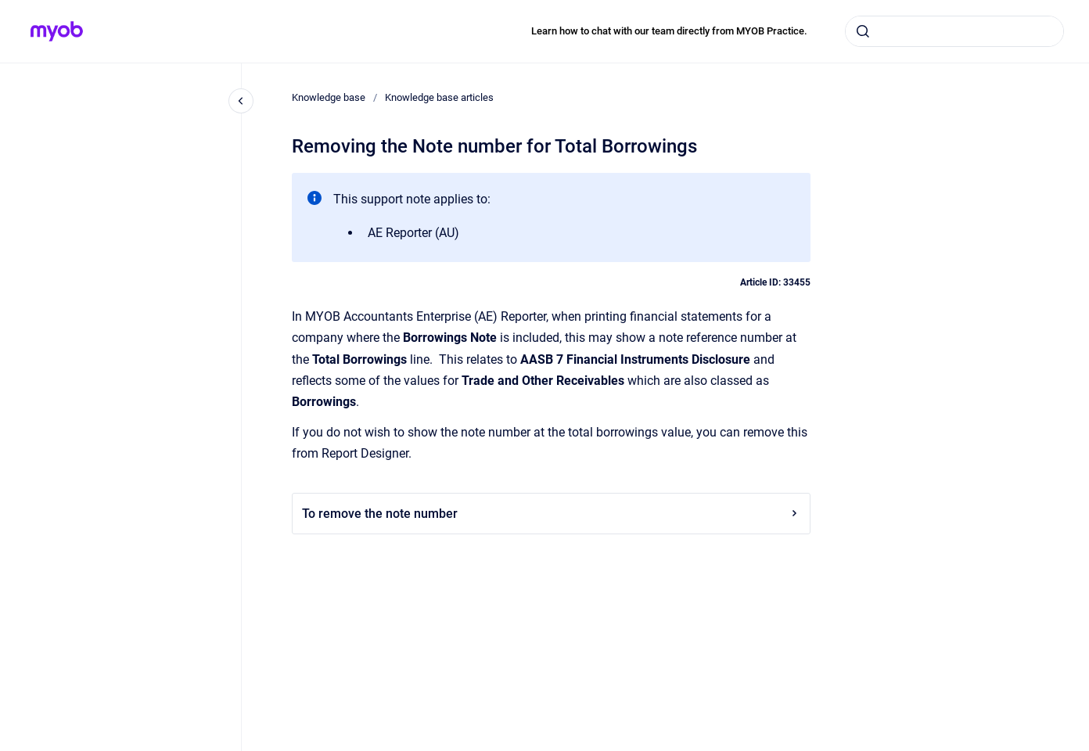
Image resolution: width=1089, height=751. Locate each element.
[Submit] (862, 31)
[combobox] (954, 31)
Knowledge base (328, 97)
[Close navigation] (240, 100)
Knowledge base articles (439, 97)
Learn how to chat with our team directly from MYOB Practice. (669, 31)
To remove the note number (551, 513)
